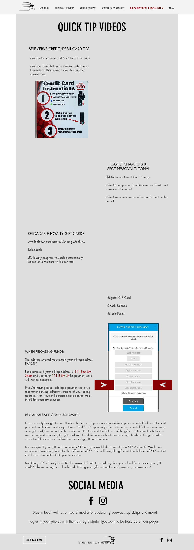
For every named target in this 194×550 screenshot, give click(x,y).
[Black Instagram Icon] (169, 540)
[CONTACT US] (34, 540)
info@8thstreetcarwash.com (43, 399)
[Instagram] (102, 500)
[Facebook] (90, 500)
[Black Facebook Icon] (161, 540)
